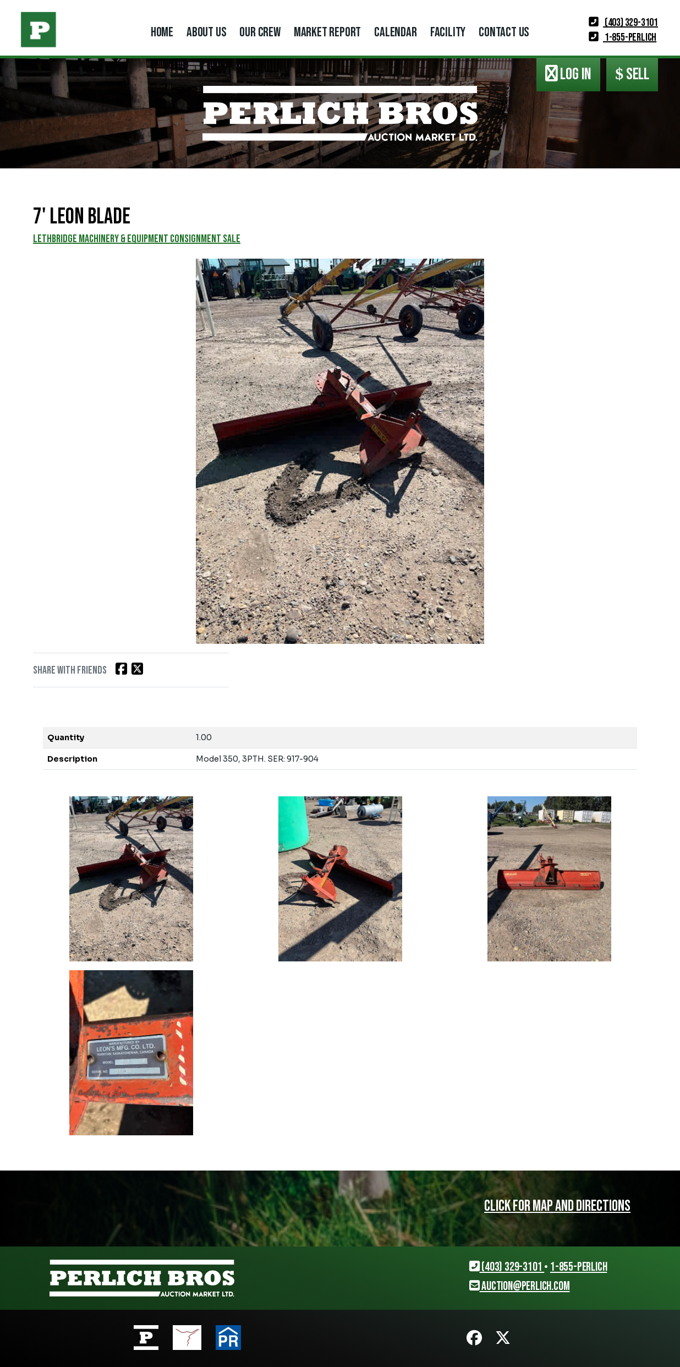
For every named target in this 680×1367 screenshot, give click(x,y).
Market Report (327, 32)
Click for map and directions (557, 1206)
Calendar (395, 32)
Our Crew (259, 32)
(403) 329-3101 (623, 22)
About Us (206, 32)
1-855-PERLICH (622, 37)
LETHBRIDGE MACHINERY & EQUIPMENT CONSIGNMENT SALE (136, 238)
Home (162, 32)
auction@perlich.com (519, 1286)
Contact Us (504, 32)
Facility (447, 32)
